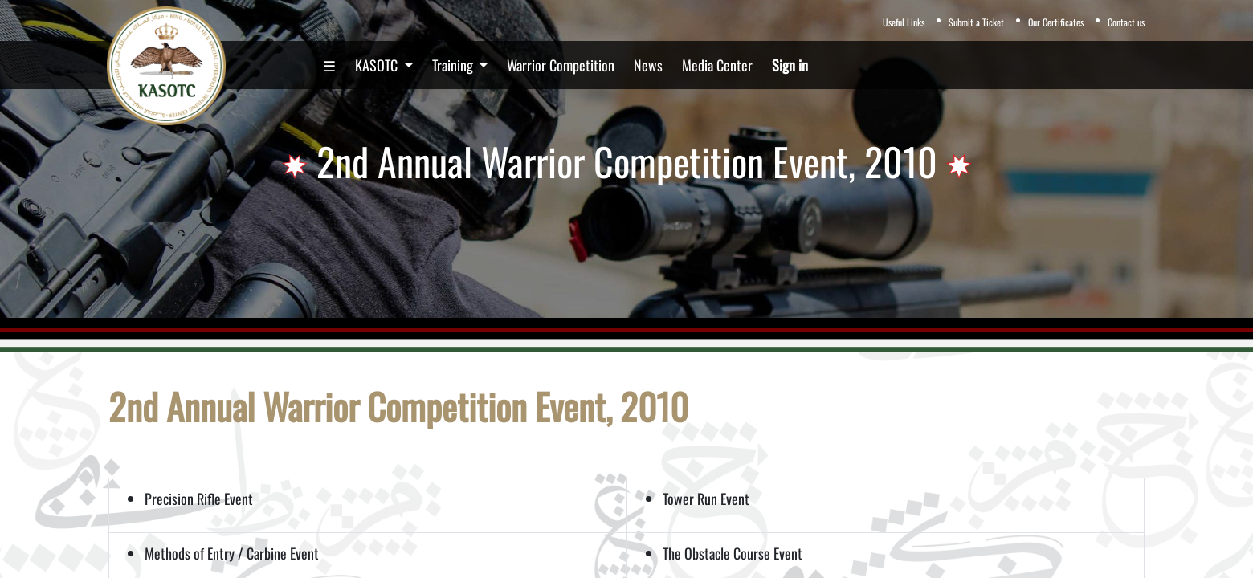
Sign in (790, 65)
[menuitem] (329, 65)
